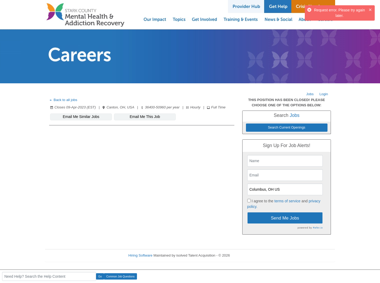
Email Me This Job (145, 117)
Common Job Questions (120, 276)
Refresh (245, 255)
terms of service (287, 201)
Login (323, 94)
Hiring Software (141, 255)
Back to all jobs (63, 100)
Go (100, 276)
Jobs (310, 94)
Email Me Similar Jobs (81, 117)
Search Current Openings (286, 127)
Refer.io (318, 227)
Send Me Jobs (285, 218)
